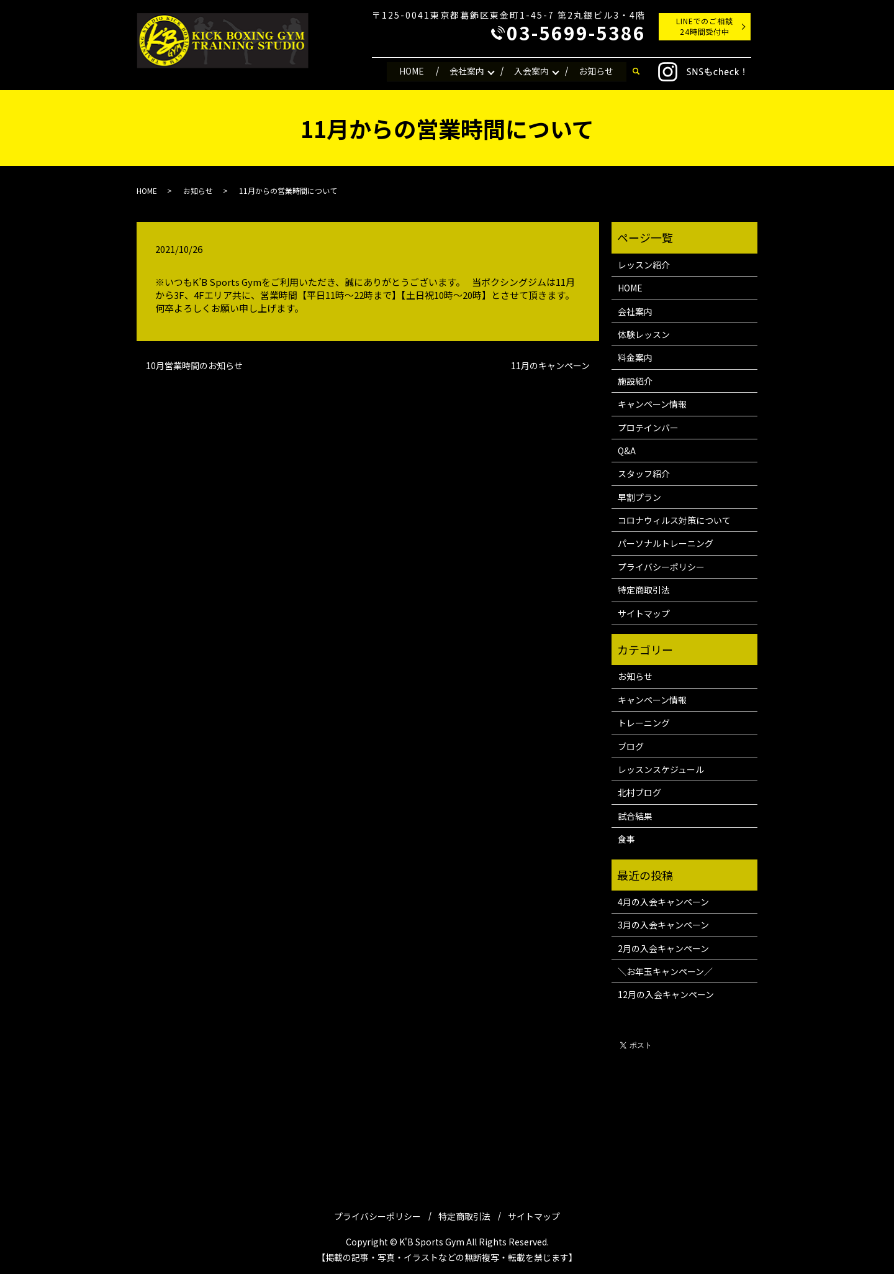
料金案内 (635, 357)
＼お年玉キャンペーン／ (665, 971)
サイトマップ (644, 613)
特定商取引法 (644, 590)
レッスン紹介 (644, 265)
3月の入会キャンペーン (663, 925)
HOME (409, 71)
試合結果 (635, 816)
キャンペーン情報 (652, 404)
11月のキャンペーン (550, 366)
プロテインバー (648, 427)
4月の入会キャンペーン (663, 902)
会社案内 (465, 71)
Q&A (627, 450)
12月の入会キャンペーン (666, 994)
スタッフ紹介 (644, 473)
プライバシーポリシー (661, 567)
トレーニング (644, 723)
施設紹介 (635, 381)
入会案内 (530, 71)
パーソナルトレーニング (665, 543)
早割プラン (639, 497)
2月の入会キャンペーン (663, 948)
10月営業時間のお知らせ (194, 366)
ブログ (631, 746)
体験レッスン (644, 334)
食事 (626, 839)
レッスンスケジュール (661, 769)
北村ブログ (639, 792)
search (635, 71)
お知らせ (596, 71)
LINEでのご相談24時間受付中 (705, 26)
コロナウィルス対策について (674, 520)
